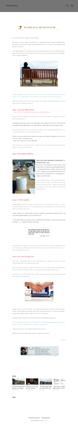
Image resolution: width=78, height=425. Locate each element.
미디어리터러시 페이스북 (34, 418)
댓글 (14, 397)
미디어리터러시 (12, 6)
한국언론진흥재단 (46, 418)
